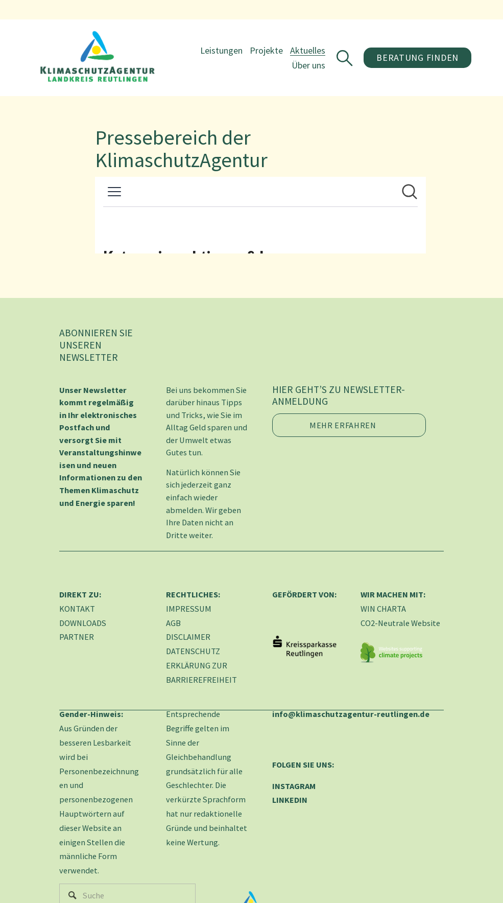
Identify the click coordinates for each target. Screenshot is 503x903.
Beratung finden (415, 59)
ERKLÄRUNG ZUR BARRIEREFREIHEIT (201, 672)
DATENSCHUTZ (193, 651)
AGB (173, 623)
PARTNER (76, 637)
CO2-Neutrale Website (400, 623)
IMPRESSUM (188, 609)
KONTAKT (77, 609)
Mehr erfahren (342, 425)
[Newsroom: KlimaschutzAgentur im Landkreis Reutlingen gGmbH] (260, 215)
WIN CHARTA (383, 609)
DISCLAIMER (188, 637)
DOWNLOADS (82, 623)
